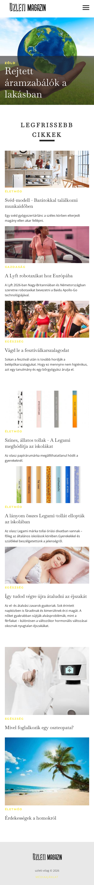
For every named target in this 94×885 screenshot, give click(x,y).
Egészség (14, 341)
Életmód (14, 191)
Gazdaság (15, 267)
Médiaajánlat (47, 877)
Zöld (10, 63)
